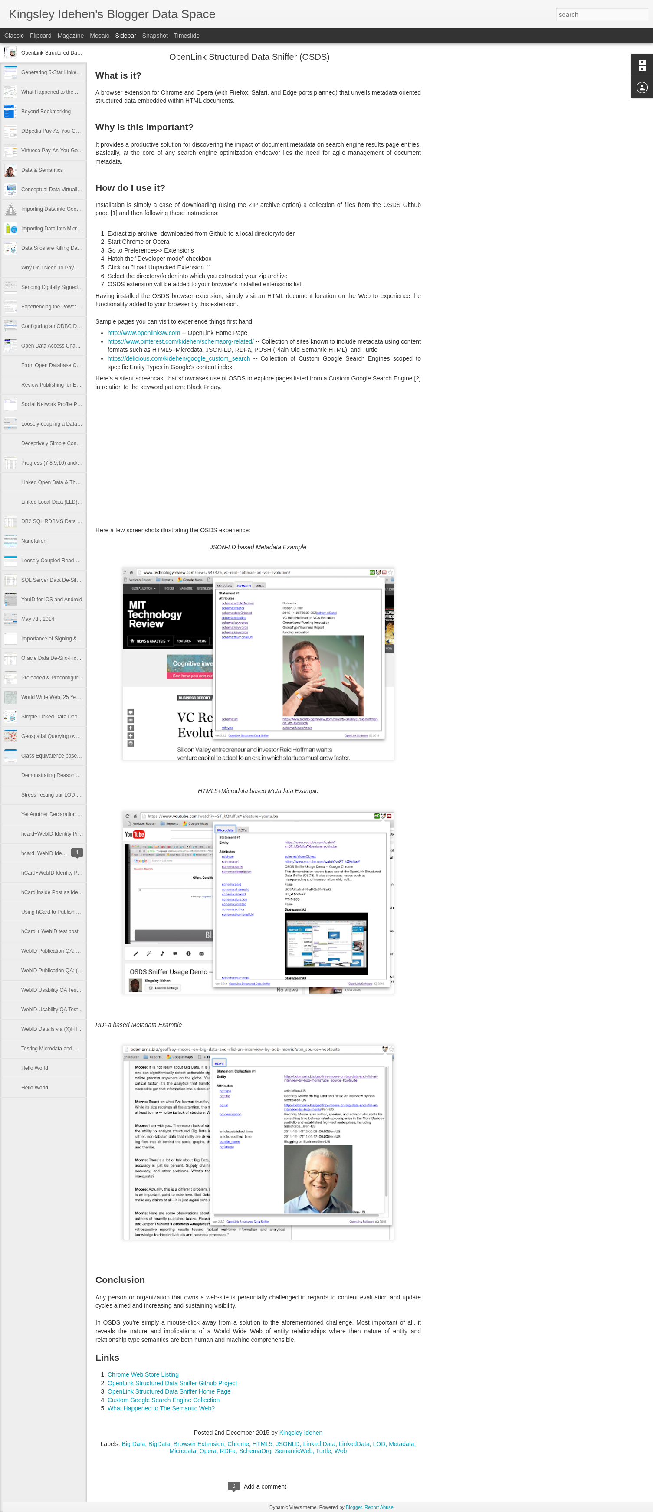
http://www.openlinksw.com (144, 332)
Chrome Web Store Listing (143, 1374)
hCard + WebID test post (50, 931)
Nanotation (33, 541)
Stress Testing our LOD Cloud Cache (64, 795)
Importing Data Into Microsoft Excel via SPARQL (77, 229)
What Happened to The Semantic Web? (162, 1408)
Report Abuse (379, 1507)
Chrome (238, 1443)
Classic (14, 35)
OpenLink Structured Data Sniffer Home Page (169, 1391)
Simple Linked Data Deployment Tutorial (67, 717)
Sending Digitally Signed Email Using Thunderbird (78, 287)
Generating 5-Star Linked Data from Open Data (75, 72)
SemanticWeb (293, 1450)
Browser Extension (199, 1443)
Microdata (183, 1450)
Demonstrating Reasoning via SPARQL (66, 775)
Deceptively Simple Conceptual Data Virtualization (79, 443)
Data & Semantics (42, 170)
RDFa (228, 1450)
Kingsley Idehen (301, 1432)
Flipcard (41, 35)
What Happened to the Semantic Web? (66, 92)
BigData (159, 1443)
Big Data (133, 1443)
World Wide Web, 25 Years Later (59, 697)
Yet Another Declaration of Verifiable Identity (72, 814)
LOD (379, 1443)
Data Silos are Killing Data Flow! (58, 248)
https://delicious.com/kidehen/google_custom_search (179, 358)
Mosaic (99, 35)
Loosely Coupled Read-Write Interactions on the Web (82, 561)
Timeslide (187, 35)
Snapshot (155, 35)
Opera (208, 1450)
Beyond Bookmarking (46, 111)
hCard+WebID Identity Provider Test (62, 873)
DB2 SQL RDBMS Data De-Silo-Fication (67, 521)
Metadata (401, 1443)
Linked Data (319, 1443)
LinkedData (354, 1443)
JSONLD (287, 1443)
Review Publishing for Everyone (58, 385)
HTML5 (262, 1443)
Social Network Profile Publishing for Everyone (74, 404)
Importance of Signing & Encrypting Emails (70, 639)
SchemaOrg (255, 1450)
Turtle (323, 1450)
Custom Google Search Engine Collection (164, 1400)
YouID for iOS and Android (51, 600)
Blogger (354, 1507)
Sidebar (125, 35)
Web (341, 1450)
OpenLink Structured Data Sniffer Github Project (172, 1383)
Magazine (71, 35)
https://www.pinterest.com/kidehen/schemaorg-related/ (182, 341)
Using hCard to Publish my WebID (60, 912)
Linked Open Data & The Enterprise (62, 482)
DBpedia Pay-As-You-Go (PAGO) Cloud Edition (76, 131)
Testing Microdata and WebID (55, 1049)
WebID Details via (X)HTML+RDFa (61, 1029)
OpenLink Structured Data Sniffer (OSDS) (69, 53)
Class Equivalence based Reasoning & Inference (77, 756)
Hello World (34, 1068)
